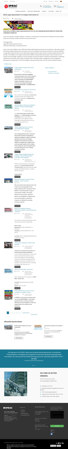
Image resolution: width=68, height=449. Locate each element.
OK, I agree (53, 445)
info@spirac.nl (9, 420)
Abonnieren (57, 426)
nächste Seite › (26, 312)
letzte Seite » (34, 314)
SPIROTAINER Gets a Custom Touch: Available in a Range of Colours (24, 291)
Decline (58, 445)
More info (9, 447)
